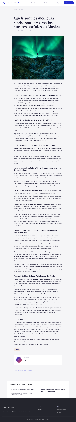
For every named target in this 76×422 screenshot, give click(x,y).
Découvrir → (68, 2)
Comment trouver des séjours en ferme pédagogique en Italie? (21, 393)
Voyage (59, 2)
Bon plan (20, 2)
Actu (15, 2)
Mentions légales (61, 409)
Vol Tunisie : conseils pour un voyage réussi (22, 389)
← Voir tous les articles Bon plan (23, 370)
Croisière (33, 2)
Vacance (53, 2)
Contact (59, 412)
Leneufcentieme (8, 407)
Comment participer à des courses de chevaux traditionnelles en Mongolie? (52, 390)
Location (40, 2)
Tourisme (46, 2)
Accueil (10, 2)
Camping (27, 2)
